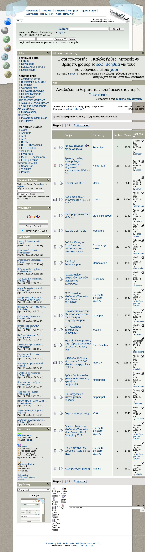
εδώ (99, 64)
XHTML (84, 546)
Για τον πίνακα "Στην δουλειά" (74, 147)
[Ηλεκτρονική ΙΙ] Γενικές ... (28, 250)
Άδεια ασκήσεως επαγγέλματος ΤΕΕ (76, 198)
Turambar (98, 147)
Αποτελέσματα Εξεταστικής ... (30, 260)
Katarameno (138, 206)
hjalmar (68, 109)
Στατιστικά (23, 429)
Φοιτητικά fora (29, 87)
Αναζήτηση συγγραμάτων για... (31, 420)
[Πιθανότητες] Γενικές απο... (29, 316)
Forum (25, 60)
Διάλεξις (24, 309)
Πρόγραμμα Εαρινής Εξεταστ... (31, 269)
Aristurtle (26, 132)
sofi (22, 243)
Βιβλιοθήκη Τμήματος (33, 81)
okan (22, 366)
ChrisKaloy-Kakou (99, 247)
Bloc (77, 546)
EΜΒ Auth (27, 153)
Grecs (23, 413)
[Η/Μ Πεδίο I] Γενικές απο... (29, 373)
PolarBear (78, 109)
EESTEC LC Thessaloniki (26, 149)
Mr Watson (25, 253)
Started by (98, 135)
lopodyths (98, 230)
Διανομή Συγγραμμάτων (35, 102)
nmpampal (99, 379)
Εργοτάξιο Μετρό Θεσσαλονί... (30, 363)
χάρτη (115, 69)
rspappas (98, 315)
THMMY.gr (58, 106)
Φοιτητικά (73, 10)
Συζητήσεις (32, 14)
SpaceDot (27, 166)
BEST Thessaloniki (32, 144)
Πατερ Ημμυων (137, 235)
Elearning (26, 84)
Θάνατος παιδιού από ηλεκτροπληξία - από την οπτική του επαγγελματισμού (77, 316)
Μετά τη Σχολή (82, 106)
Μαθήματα (60, 10)
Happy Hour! (47, 14)
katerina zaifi (26, 271)
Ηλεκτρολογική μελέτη (77, 468)
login (51, 32)
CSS (91, 546)
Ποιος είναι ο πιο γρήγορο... (29, 382)
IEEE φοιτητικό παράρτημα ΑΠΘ (27, 161)
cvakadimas (25, 403)
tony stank (25, 337)
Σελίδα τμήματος (30, 78)
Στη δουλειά (98, 106)
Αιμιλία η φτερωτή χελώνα (98, 297)
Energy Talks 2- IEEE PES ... (30, 298)
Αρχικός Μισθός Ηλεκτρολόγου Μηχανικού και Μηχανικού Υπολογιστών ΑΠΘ (75, 164)
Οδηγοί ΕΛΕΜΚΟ (75, 183)
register (62, 32)
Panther (25, 172)
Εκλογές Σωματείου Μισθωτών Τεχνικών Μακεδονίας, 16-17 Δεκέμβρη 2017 (76, 431)
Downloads (32, 10)
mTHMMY (27, 120)
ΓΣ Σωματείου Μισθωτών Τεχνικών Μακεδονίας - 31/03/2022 (76, 279)
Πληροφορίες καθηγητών (28, 326)
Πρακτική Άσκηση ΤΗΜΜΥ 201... (31, 307)
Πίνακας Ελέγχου (27, 180)
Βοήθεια (113, 64)
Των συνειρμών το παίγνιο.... (30, 279)
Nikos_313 (25, 281)
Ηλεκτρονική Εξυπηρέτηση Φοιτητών (31, 98)
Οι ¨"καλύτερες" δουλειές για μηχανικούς (73, 329)
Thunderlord (138, 352)
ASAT (24, 138)
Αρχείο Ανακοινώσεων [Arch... (30, 288)
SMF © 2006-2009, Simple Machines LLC (81, 543)
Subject (69, 135)
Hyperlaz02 (25, 328)
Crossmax (98, 279)
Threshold (25, 394)
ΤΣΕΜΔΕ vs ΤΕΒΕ (75, 230)
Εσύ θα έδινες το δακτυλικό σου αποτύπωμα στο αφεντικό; (74, 247)
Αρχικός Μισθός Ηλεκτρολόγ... (30, 411)
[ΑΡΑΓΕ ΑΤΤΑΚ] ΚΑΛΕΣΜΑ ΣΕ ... (32, 401)
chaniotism (24, 475)
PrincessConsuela (27, 477)
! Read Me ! (46, 10)
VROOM (26, 169)
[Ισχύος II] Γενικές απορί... (28, 241)
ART (23, 135)
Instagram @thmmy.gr (34, 117)
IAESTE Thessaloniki (33, 156)
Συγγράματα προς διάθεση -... (30, 345)
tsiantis (97, 468)
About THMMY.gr (65, 14)
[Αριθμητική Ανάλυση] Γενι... (29, 335)
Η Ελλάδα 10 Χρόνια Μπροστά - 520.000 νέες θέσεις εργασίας (76, 361)
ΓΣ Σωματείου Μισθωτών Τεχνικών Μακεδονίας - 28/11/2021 (76, 298)
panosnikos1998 (102, 215)
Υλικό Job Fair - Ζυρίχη (27, 392)
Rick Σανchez (100, 345)
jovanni (97, 329)
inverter (139, 221)
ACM (24, 129)
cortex (96, 199)
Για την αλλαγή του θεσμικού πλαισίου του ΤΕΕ (78, 450)
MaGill (96, 183)
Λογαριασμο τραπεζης (77, 413)
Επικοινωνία (28, 69)
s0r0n (96, 413)
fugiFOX (97, 362)
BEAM (25, 141)
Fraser (22, 479)
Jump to (140, 505)
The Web (140, 419)
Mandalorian (100, 262)
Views (127, 135)
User (22, 262)
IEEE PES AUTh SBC (30, 300)
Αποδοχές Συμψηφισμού (73, 263)
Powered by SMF (53, 543)
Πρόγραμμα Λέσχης (32, 90)
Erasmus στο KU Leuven (28, 354)
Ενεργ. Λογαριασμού (33, 66)
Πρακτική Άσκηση (31, 93)
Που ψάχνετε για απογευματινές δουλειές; (74, 397)
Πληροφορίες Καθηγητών (26, 113)
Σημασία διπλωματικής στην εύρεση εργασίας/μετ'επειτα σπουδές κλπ (78, 345)
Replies (117, 135)
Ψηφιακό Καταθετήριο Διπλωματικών (31, 107)
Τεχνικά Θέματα (88, 10)
